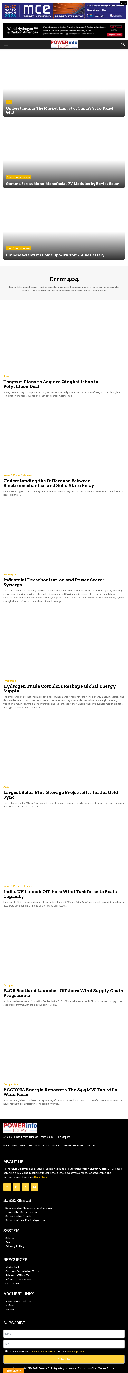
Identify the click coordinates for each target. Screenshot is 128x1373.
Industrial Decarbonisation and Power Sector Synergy (54, 582)
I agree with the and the (43, 1351)
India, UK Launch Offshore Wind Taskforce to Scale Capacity (60, 894)
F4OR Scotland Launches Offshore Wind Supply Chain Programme (63, 993)
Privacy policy (75, 1351)
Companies (10, 1084)
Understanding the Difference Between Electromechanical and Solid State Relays (50, 483)
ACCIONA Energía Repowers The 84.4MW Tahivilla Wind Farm (60, 1092)
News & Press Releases (18, 177)
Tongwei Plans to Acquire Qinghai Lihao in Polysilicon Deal (51, 384)
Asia (9, 101)
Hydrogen (9, 574)
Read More (40, 1177)
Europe (8, 985)
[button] (5, 44)
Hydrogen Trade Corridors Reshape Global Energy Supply (59, 688)
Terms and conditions (43, 1351)
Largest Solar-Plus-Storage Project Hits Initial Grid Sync (60, 794)
